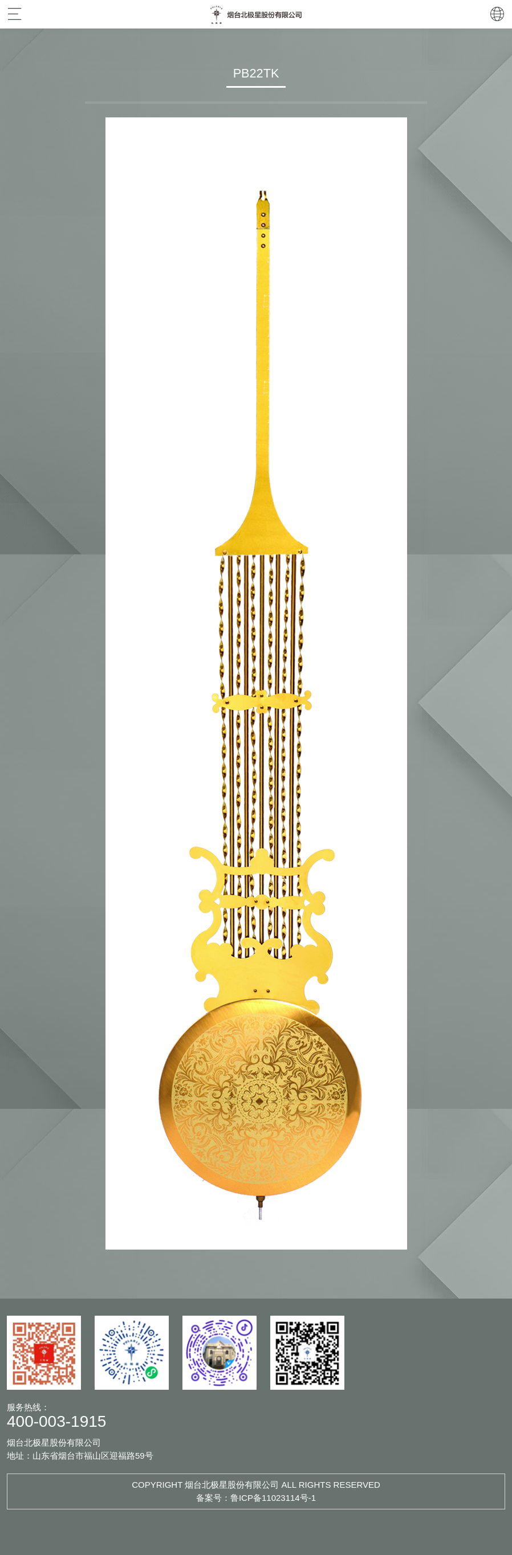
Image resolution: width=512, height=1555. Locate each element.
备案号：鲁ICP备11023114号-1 (256, 1498)
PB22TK (256, 73)
